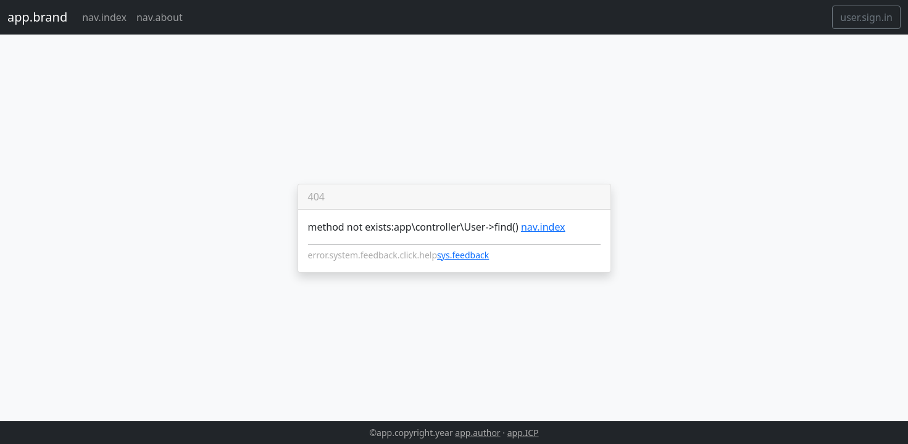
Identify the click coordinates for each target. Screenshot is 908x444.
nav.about (159, 17)
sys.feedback (463, 255)
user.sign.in (866, 17)
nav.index (104, 17)
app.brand (37, 17)
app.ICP (523, 432)
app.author (477, 432)
